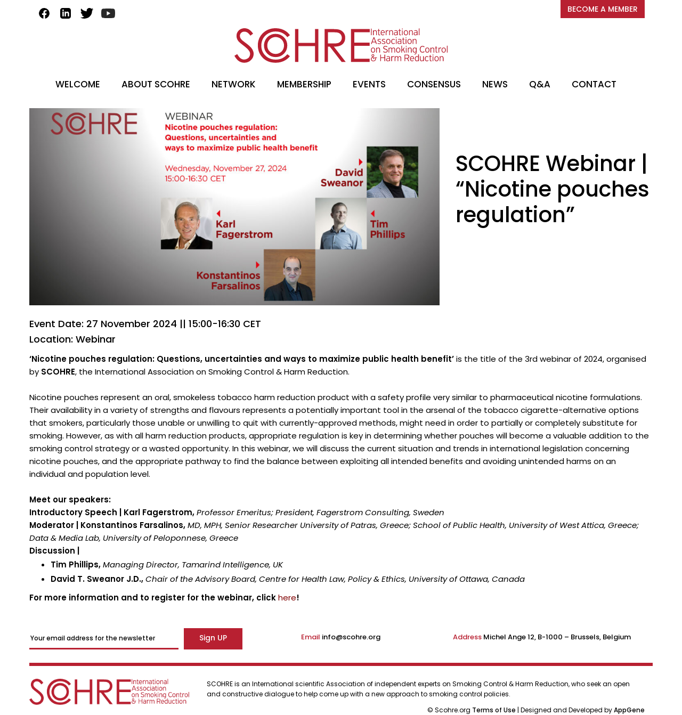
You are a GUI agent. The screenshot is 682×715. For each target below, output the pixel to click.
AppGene (629, 709)
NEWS (495, 84)
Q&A (539, 84)
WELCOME (77, 84)
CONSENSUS (434, 84)
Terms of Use (494, 709)
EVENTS (369, 84)
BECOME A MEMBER (602, 9)
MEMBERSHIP (304, 84)
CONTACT (594, 84)
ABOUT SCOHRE (155, 84)
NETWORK (234, 84)
